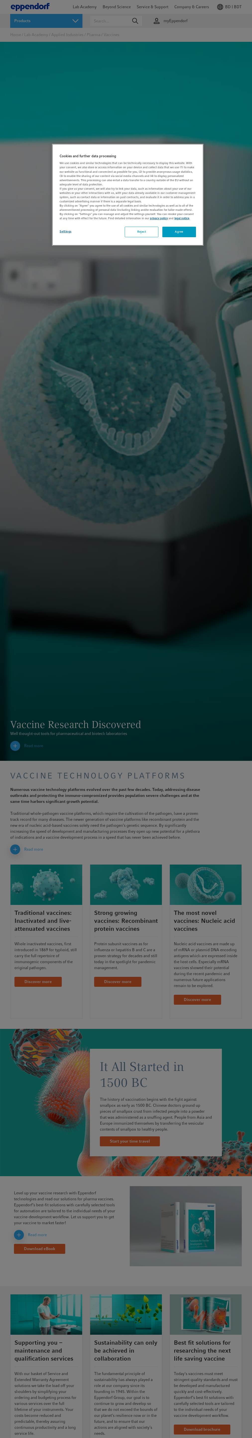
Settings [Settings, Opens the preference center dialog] (65, 231)
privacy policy (159, 218)
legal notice (181, 218)
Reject (141, 231)
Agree (179, 231)
